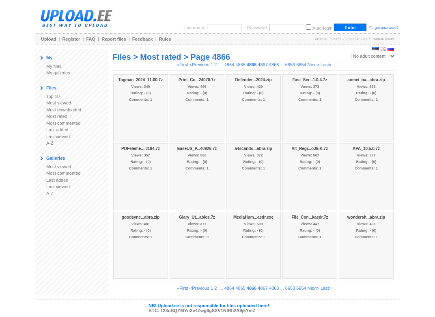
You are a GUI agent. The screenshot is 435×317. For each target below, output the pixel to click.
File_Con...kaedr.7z (309, 217)
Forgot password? (383, 28)
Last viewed (58, 136)
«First (182, 64)
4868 (274, 64)
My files (53, 66)
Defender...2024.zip (253, 80)
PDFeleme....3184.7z (140, 148)
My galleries (58, 72)
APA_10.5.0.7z (366, 148)
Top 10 (53, 96)
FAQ (91, 39)
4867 (262, 64)
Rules (165, 39)
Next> (313, 64)
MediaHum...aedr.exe (253, 217)
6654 (301, 64)
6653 (290, 64)
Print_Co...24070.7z (197, 80)
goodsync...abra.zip (140, 217)
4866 (251, 64)
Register (71, 39)
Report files (113, 39)
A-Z (50, 143)
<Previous (199, 64)
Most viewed (58, 102)
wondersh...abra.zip (366, 217)
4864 (229, 64)
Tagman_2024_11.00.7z (140, 80)
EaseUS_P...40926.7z (197, 148)
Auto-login (322, 28)
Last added (57, 129)
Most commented (63, 123)
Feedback (142, 39)
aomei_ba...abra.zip (366, 80)
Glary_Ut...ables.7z (197, 217)
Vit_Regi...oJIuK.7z (310, 148)
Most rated (56, 116)
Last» (326, 64)
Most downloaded (63, 109)
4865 (240, 64)
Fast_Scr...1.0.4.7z (310, 80)
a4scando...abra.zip (253, 148)
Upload (48, 39)
